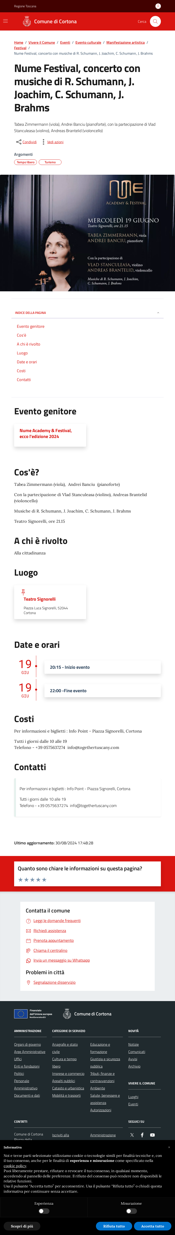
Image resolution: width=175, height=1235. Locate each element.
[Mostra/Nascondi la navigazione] (5, 21)
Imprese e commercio (68, 1073)
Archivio (134, 1066)
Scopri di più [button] (22, 1226)
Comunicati (136, 1051)
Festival (20, 48)
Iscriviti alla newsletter (60, 1138)
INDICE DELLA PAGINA (87, 312)
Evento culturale (88, 42)
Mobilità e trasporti (66, 1095)
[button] (169, 1147)
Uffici (18, 1059)
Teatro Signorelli (40, 599)
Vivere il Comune (41, 42)
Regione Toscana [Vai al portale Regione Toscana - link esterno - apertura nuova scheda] (25, 6)
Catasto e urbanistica (68, 1088)
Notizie (133, 1044)
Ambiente (97, 1088)
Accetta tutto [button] (152, 1226)
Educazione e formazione (100, 1048)
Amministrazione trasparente (103, 1138)
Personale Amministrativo (25, 1084)
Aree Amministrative (29, 1051)
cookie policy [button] (15, 1165)
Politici (19, 1073)
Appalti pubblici (63, 1081)
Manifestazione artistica (125, 42)
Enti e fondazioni (26, 1066)
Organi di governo (27, 1044)
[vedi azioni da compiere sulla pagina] (52, 142)
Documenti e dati (27, 1095)
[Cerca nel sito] (155, 21)
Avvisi (132, 1059)
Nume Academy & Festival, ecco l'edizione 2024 (46, 433)
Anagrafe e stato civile (65, 1048)
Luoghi (133, 1096)
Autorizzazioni (100, 1110)
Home (18, 42)
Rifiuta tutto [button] (114, 1226)
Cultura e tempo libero (64, 1062)
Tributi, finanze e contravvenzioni (102, 1077)
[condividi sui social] (26, 142)
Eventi (65, 42)
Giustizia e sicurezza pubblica (105, 1062)
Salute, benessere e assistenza (105, 1099)
